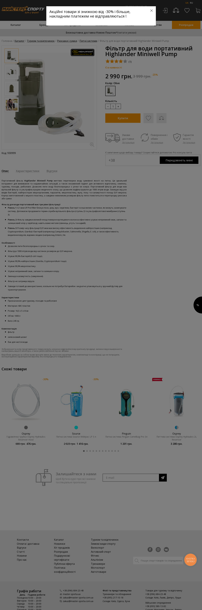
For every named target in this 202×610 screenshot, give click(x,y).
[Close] (151, 10)
